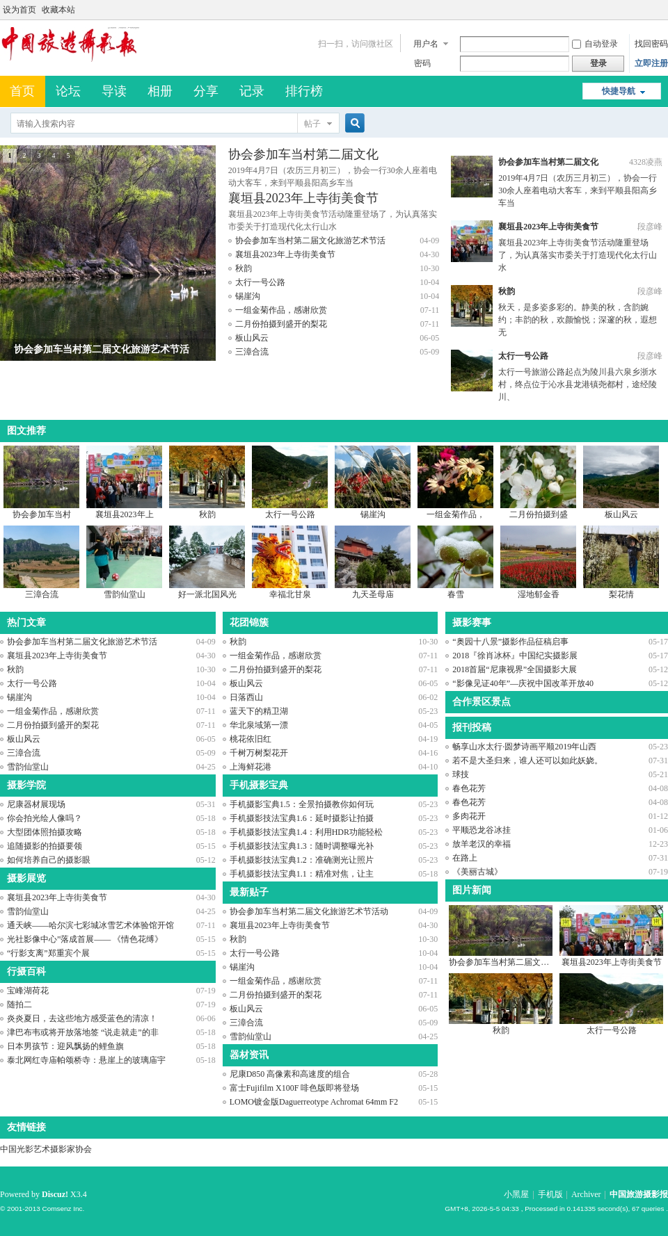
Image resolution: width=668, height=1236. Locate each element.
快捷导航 (618, 91)
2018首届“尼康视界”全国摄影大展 (514, 669)
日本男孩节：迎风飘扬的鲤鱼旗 (65, 1046)
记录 (251, 91)
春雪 (455, 594)
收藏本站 (58, 10)
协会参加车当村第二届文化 (303, 154)
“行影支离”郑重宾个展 (48, 953)
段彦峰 (649, 226)
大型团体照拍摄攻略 (44, 832)
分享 (205, 91)
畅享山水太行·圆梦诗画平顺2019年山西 (524, 746)
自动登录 (595, 44)
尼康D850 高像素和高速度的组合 (290, 1074)
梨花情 (621, 594)
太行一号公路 (260, 282)
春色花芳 (469, 788)
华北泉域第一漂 (259, 725)
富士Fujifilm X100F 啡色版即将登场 (295, 1088)
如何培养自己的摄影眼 (48, 860)
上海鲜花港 (250, 767)
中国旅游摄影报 (639, 1194)
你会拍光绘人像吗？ (44, 818)
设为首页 (19, 10)
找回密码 (651, 44)
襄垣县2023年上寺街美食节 (303, 198)
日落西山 (246, 697)
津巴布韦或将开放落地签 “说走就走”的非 (83, 1032)
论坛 (68, 91)
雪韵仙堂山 (124, 594)
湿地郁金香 (538, 594)
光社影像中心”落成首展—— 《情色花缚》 (85, 939)
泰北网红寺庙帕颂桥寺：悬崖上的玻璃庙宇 (86, 1060)
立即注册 (651, 63)
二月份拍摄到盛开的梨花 (281, 324)
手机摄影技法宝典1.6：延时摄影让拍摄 (302, 818)
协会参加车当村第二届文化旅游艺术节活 (310, 240)
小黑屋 (516, 1194)
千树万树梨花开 (259, 753)
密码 (422, 63)
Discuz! (55, 1194)
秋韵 (243, 268)
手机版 (550, 1194)
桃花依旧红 (250, 739)
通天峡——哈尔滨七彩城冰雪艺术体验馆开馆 (90, 925)
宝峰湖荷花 (28, 990)
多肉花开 (469, 816)
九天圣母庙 (373, 594)
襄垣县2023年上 (124, 514)
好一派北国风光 (207, 594)
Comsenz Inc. (63, 1208)
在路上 (464, 858)
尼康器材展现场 (36, 804)
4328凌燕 (645, 162)
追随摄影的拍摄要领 (44, 846)
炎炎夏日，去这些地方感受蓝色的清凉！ (82, 1018)
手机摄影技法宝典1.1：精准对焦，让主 (302, 874)
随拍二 (19, 1004)
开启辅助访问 (664, 9)
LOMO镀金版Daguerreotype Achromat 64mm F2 (314, 1102)
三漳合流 (252, 352)
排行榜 (304, 91)
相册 (160, 91)
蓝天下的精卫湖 (259, 711)
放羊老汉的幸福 (481, 844)
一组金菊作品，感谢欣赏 (281, 310)
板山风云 (252, 338)
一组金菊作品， (456, 514)
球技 (460, 774)
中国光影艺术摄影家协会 (46, 1149)
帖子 (312, 124)
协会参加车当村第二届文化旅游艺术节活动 (309, 911)
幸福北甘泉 (290, 594)
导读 (114, 91)
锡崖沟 (247, 296)
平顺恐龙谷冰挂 (481, 830)
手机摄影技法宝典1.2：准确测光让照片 (302, 860)
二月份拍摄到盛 (538, 514)
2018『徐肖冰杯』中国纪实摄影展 (515, 655)
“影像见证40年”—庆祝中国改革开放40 (523, 683)
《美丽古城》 (477, 872)
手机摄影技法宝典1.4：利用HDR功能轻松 (306, 832)
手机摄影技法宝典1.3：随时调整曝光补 (302, 846)
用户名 (425, 44)
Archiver (586, 1194)
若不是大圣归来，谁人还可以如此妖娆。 (527, 760)
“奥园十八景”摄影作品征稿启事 (510, 642)
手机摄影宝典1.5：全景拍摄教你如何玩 (302, 804)
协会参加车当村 (42, 514)
